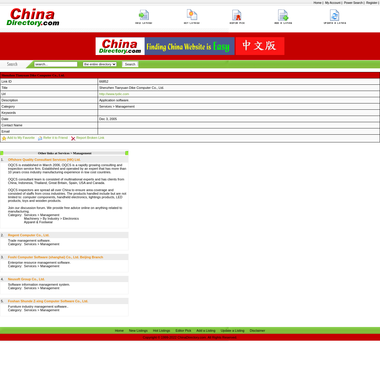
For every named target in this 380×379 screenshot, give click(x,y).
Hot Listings (161, 330)
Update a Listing (233, 330)
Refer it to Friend (55, 137)
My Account (333, 2)
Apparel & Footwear (38, 222)
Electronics (71, 218)
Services (105, 106)
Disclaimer (257, 330)
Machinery (31, 218)
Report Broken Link (90, 137)
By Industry (51, 218)
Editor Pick (183, 330)
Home (318, 2)
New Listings (138, 330)
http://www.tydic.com (114, 94)
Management (124, 106)
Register (371, 2)
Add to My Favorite (20, 137)
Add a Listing (206, 330)
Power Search (353, 2)
